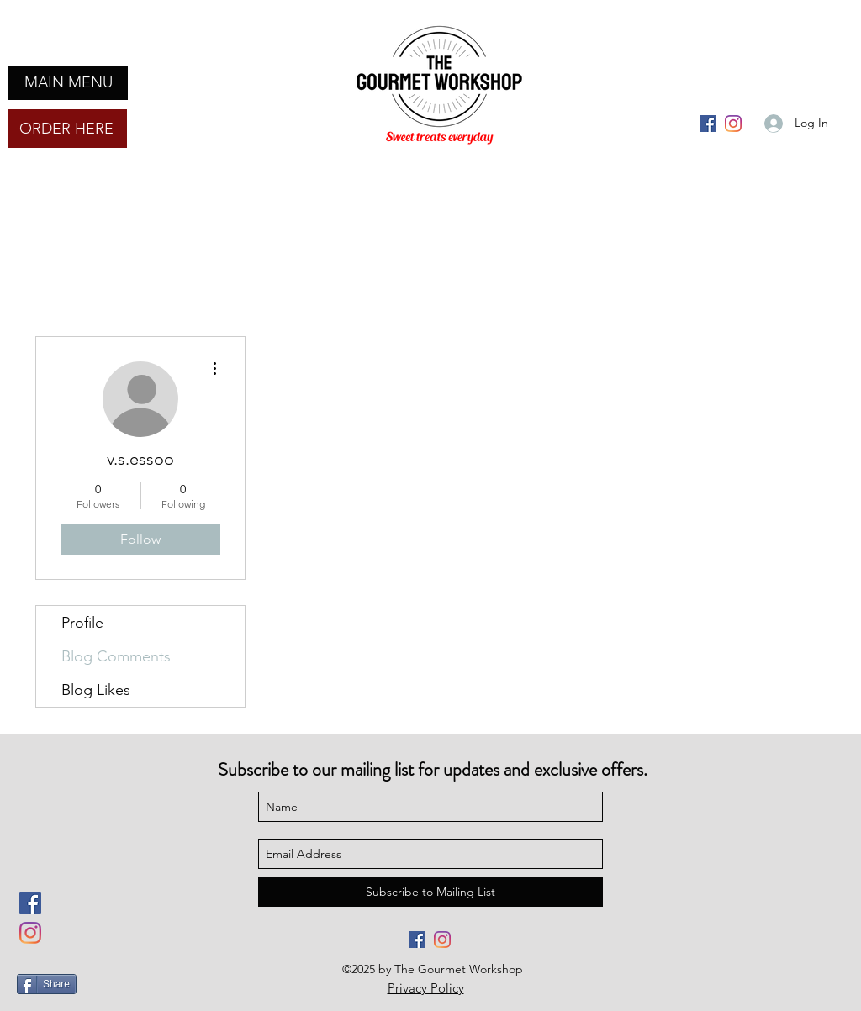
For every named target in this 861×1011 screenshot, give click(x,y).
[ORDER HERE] (67, 128)
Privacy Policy (426, 988)
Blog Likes (95, 690)
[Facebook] (708, 123)
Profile (82, 622)
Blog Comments (116, 656)
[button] (68, 83)
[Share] (47, 984)
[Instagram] (733, 123)
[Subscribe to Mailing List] (430, 892)
